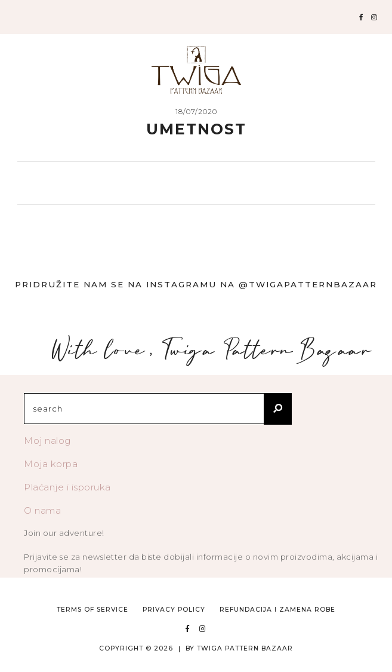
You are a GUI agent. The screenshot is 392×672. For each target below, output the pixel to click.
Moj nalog (47, 440)
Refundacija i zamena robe (277, 609)
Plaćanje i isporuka (67, 487)
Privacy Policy (174, 609)
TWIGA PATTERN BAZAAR (245, 648)
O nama (42, 510)
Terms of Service (92, 609)
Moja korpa (51, 464)
